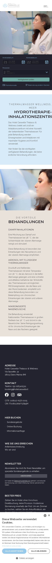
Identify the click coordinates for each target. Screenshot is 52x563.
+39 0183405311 (19, 386)
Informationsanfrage (16, 431)
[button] (14, 62)
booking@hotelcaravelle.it (16, 389)
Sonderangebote (14, 422)
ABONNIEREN (26, 476)
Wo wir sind (10, 450)
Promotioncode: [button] (9, 85)
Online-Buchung (14, 426)
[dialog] (26, 537)
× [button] (49, 515)
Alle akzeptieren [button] (14, 551)
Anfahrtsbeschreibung (15, 447)
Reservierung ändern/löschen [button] (38, 85)
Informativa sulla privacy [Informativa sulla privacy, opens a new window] (11, 546)
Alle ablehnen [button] (38, 551)
